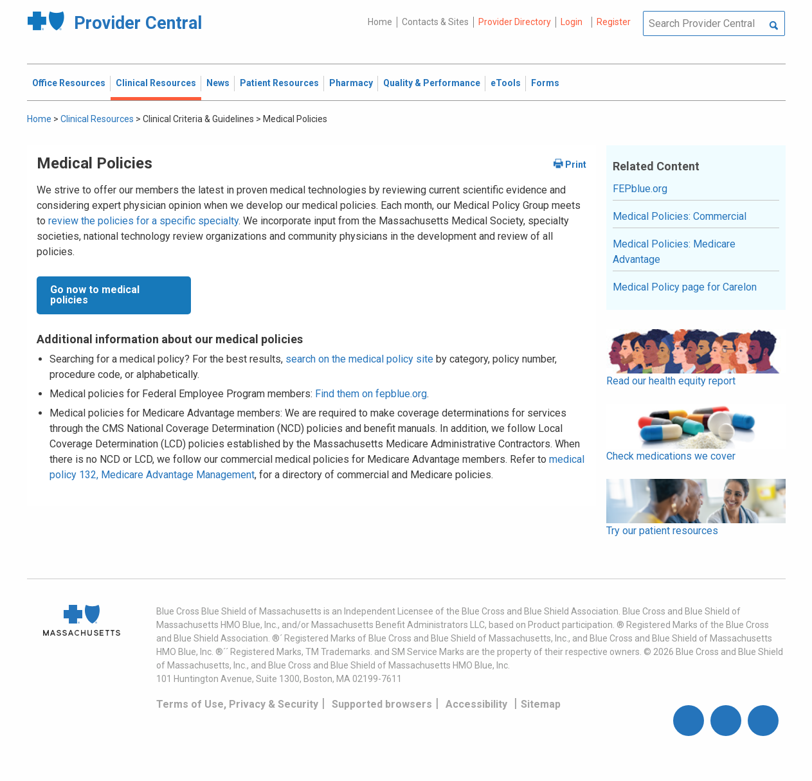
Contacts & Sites (435, 22)
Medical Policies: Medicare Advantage (674, 251)
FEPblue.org (640, 189)
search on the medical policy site (359, 359)
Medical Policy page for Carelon (685, 287)
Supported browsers (382, 704)
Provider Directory (514, 22)
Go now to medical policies (95, 294)
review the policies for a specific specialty (143, 221)
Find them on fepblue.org (371, 394)
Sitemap (541, 704)
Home (380, 22)
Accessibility (476, 704)
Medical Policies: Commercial (679, 216)
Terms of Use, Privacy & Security (237, 704)
